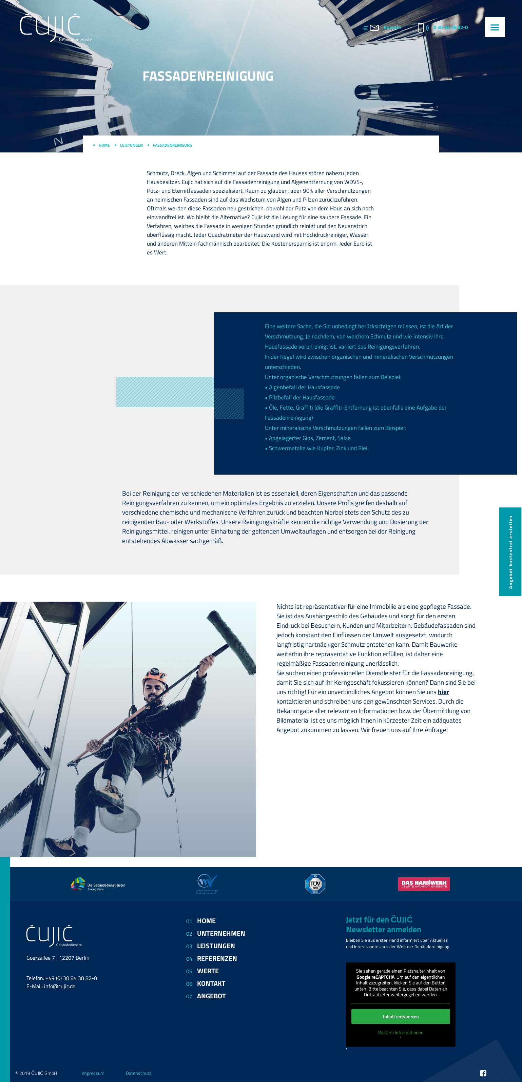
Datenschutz (138, 1073)
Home (104, 145)
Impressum (93, 1073)
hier (443, 691)
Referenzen (217, 958)
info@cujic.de (59, 986)
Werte (208, 970)
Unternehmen (221, 933)
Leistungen (131, 145)
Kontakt (392, 27)
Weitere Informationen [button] (401, 1032)
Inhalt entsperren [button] (401, 1016)
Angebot (211, 996)
